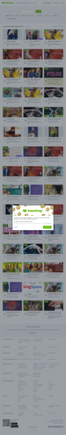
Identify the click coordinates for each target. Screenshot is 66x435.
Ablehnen (16, 227)
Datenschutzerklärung (47, 223)
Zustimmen (47, 227)
